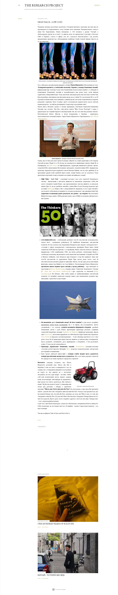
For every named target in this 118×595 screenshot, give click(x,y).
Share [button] (20, 18)
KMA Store (53, 165)
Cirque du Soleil (42, 81)
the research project (44, 5)
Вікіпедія (51, 189)
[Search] (97, 5)
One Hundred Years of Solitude (56, 523)
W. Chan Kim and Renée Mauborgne (56, 271)
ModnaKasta (80, 346)
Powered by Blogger (59, 589)
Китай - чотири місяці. (51, 575)
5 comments (45, 578)
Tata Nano (48, 334)
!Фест (68, 349)
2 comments (45, 527)
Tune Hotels (45, 337)
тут (89, 90)
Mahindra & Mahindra (70, 332)
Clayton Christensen (57, 269)
